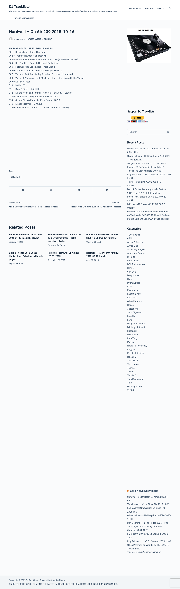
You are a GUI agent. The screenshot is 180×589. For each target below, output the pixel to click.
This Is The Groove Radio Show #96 (145, 170)
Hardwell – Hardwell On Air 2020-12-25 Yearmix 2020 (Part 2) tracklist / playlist (65, 238)
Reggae (131, 349)
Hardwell (15, 177)
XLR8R (130, 390)
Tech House (133, 364)
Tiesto (130, 371)
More (161, 8)
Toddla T (131, 375)
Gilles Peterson (134, 301)
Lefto (129, 320)
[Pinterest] (79, 190)
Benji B (130, 268)
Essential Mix (133, 294)
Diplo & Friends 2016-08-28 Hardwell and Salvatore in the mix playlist (26, 256)
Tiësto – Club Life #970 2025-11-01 (145, 552)
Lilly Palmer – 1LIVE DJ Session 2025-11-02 (149, 541)
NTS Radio (132, 334)
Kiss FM (131, 316)
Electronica (132, 290)
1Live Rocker (133, 234)
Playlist (48, 39)
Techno (131, 368)
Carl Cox (131, 271)
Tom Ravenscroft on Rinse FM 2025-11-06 (148, 504)
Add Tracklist (135, 8)
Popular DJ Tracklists (24, 18)
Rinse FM (132, 357)
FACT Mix (132, 297)
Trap (129, 382)
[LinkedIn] (107, 190)
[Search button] (168, 132)
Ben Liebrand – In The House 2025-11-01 (147, 523)
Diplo (129, 279)
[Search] (170, 8)
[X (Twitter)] (51, 190)
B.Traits (131, 257)
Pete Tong (132, 338)
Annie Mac (132, 245)
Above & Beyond (135, 242)
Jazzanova (132, 308)
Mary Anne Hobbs (136, 323)
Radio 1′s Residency (137, 345)
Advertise (149, 8)
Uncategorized (134, 386)
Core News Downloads (144, 490)
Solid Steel (132, 360)
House (130, 305)
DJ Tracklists (19, 7)
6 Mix (130, 238)
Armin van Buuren (136, 253)
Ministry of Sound (136, 327)
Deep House (133, 275)
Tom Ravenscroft (135, 379)
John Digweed (134, 312)
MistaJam (132, 331)
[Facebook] (23, 190)
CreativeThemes (59, 580)
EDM (129, 286)
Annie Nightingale (136, 249)
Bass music (133, 260)
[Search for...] (146, 132)
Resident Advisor (135, 353)
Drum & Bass (133, 283)
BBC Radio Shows (136, 264)
